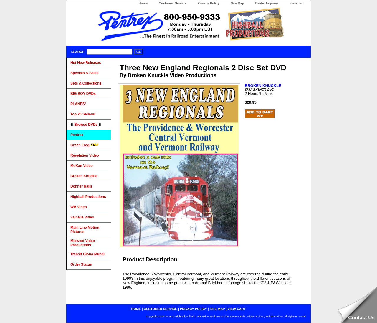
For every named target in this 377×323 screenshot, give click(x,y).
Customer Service (172, 3)
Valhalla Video (82, 217)
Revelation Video (84, 155)
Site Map (237, 3)
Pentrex (76, 135)
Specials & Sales (84, 73)
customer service (160, 309)
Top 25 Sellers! (82, 114)
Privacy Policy (209, 3)
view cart (297, 3)
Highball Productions (88, 197)
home (136, 309)
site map (217, 309)
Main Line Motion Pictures (84, 230)
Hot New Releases (85, 63)
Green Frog (84, 145)
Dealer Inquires (266, 3)
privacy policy (193, 309)
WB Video (78, 207)
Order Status (81, 264)
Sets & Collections (85, 83)
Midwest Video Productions (82, 243)
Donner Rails (81, 186)
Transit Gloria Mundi (87, 254)
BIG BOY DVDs (83, 94)
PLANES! (78, 104)
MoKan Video (81, 166)
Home (143, 3)
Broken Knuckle (83, 176)
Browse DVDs (85, 124)
